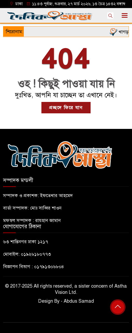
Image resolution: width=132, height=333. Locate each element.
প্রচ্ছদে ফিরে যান (66, 107)
